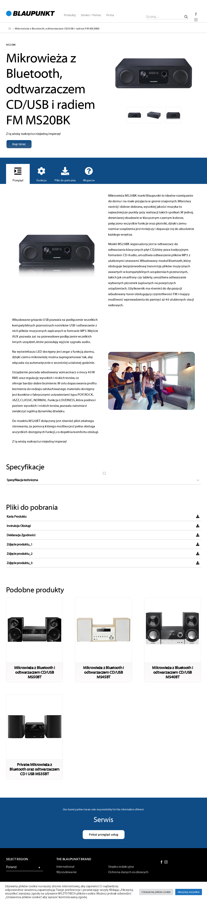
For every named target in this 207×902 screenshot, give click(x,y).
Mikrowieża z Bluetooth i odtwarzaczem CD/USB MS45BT (103, 672)
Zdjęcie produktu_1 (20, 544)
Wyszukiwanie (66, 872)
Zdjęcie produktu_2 (20, 554)
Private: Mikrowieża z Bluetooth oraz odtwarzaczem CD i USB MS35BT (34, 769)
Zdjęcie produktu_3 (20, 563)
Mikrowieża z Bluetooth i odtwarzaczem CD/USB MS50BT (34, 672)
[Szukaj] (186, 17)
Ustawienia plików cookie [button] (156, 892)
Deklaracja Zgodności (21, 535)
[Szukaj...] (167, 17)
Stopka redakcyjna (121, 866)
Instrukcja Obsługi (19, 526)
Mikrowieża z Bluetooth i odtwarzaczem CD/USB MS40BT (172, 672)
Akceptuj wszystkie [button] (189, 892)
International (65, 866)
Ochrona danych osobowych (128, 872)
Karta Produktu (16, 516)
